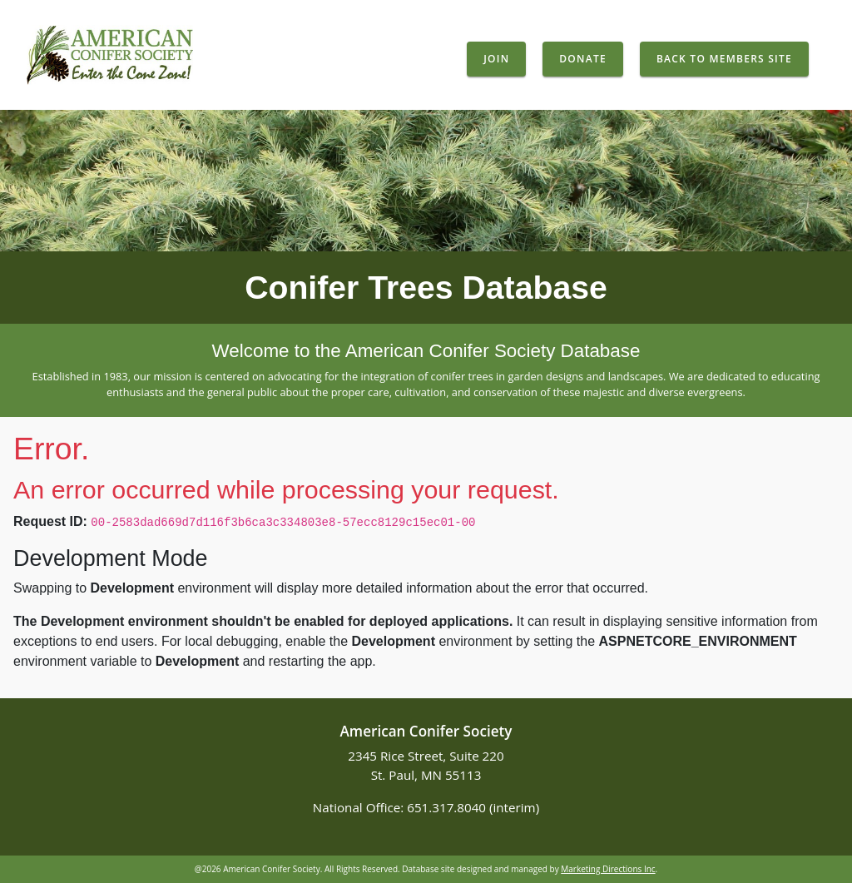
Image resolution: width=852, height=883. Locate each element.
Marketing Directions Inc (608, 869)
